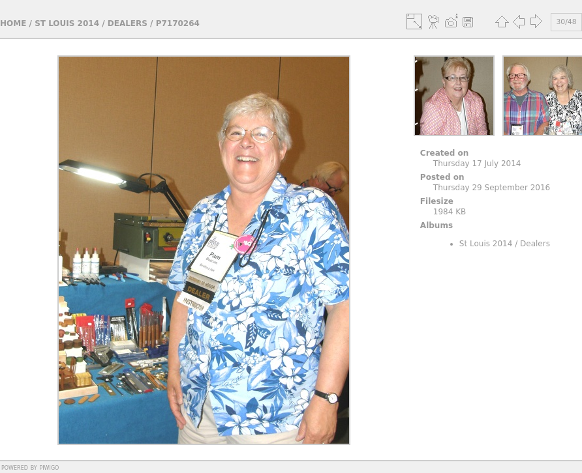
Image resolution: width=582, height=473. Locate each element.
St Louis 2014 (67, 23)
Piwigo (49, 467)
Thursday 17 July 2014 (477, 163)
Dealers (127, 23)
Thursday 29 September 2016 (491, 187)
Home (13, 23)
